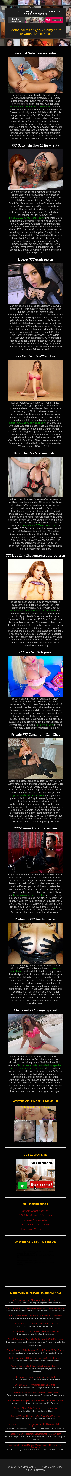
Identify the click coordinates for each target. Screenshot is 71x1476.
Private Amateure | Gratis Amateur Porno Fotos (35, 1392)
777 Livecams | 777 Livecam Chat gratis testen (35, 12)
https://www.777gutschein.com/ (27, 217)
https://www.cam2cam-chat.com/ (27, 422)
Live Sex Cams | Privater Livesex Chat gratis (35, 1384)
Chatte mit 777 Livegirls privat (35, 1010)
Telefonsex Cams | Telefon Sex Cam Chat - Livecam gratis (35, 1433)
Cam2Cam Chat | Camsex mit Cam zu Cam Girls (35, 1323)
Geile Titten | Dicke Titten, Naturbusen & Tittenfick (35, 1366)
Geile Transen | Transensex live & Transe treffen (35, 1377)
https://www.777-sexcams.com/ (39, 525)
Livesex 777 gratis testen (35, 259)
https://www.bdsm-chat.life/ (28, 895)
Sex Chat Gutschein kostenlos (35, 53)
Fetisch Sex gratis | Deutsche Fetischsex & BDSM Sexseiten (35, 1339)
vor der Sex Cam (45, 724)
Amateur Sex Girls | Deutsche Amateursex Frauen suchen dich (35, 1307)
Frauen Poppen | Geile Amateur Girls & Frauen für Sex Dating (35, 1350)
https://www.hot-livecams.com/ (27, 795)
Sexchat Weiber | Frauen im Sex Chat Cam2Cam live (35, 1416)
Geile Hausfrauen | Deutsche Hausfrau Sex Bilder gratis (35, 1358)
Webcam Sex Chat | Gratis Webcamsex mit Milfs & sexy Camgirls (35, 1445)
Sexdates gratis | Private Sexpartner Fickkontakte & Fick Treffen (35, 1425)
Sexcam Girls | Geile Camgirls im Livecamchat (35, 1408)
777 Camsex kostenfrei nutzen (35, 828)
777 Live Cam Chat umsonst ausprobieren (35, 555)
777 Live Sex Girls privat (35, 652)
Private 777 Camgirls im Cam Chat (35, 734)
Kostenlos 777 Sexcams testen (35, 453)
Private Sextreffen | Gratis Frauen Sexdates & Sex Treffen (35, 1400)
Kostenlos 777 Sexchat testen (35, 919)
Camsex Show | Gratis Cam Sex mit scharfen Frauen (35, 1331)
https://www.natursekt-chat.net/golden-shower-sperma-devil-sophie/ (37, 1066)
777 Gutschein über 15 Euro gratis (35, 145)
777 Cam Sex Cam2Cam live (35, 356)
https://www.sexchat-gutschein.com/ (30, 106)
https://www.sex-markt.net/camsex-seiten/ (33, 610)
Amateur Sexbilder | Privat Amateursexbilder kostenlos (35, 1315)
